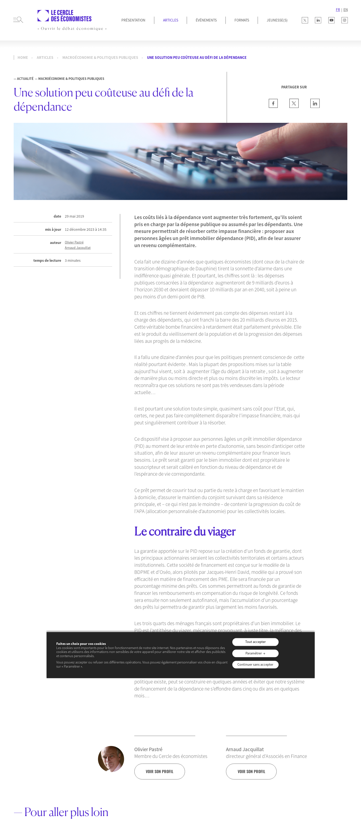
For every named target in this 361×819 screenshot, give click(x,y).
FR (338, 9)
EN (345, 9)
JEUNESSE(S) (277, 20)
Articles (170, 20)
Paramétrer (253, 653)
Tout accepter (255, 642)
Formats (241, 20)
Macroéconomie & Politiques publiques (100, 57)
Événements (206, 20)
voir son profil (160, 771)
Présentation (133, 20)
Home (23, 57)
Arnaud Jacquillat (78, 248)
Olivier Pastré (74, 242)
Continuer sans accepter (255, 664)
